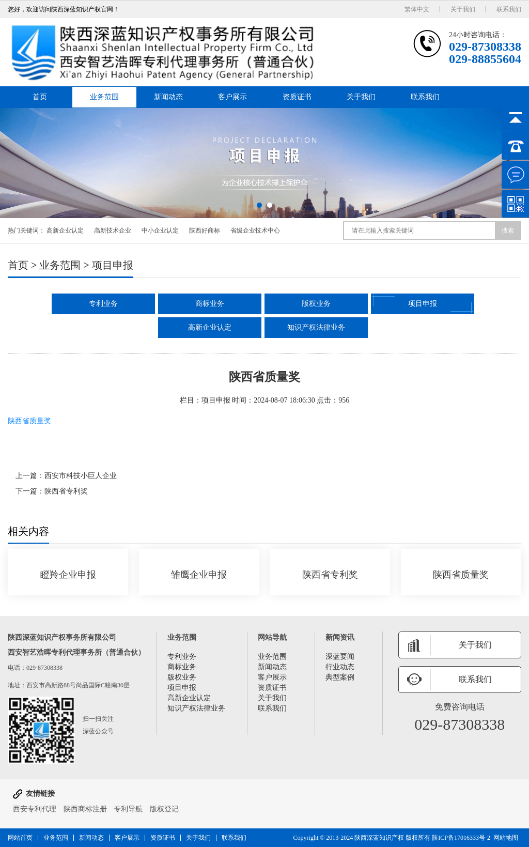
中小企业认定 (160, 230)
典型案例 (339, 677)
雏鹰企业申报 (199, 574)
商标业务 (209, 303)
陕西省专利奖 (66, 491)
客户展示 (232, 97)
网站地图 (505, 837)
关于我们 (462, 9)
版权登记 (164, 809)
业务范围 (104, 97)
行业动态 (339, 667)
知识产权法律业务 (316, 327)
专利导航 (128, 809)
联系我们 (508, 9)
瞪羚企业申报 (68, 574)
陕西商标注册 (85, 809)
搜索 (508, 230)
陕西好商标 (204, 230)
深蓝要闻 (339, 656)
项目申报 (112, 265)
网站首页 (20, 838)
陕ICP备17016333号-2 (461, 837)
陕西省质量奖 (29, 421)
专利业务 (103, 303)
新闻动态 (168, 97)
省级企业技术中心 (255, 230)
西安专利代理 (34, 809)
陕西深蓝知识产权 (379, 837)
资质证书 (297, 97)
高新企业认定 (65, 230)
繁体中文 (416, 9)
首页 (40, 97)
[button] (259, 205)
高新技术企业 (112, 230)
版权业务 (316, 303)
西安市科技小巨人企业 (80, 476)
